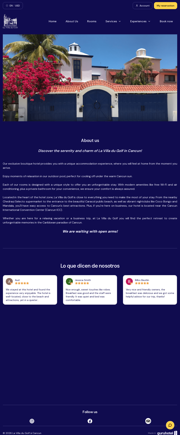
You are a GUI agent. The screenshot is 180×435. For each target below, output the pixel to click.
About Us (72, 21)
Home (52, 21)
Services (113, 21)
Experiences (140, 21)
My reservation (165, 5)
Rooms (91, 21)
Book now (166, 21)
